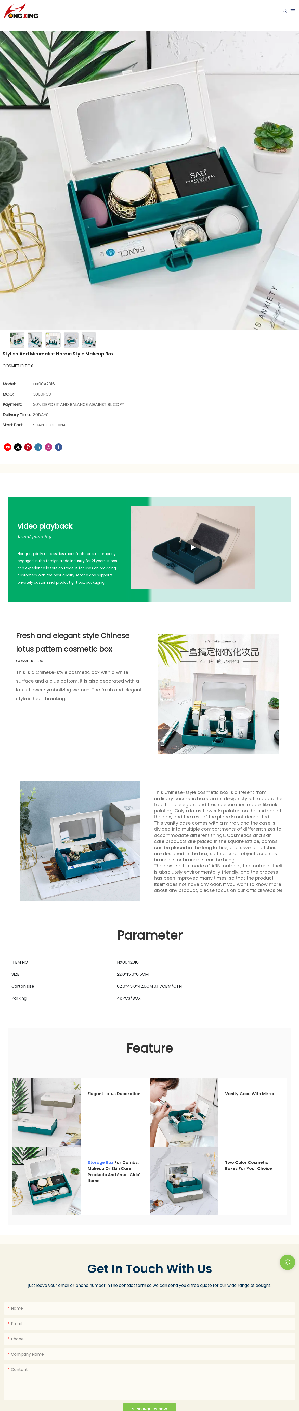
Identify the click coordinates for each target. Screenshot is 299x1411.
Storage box (100, 1162)
